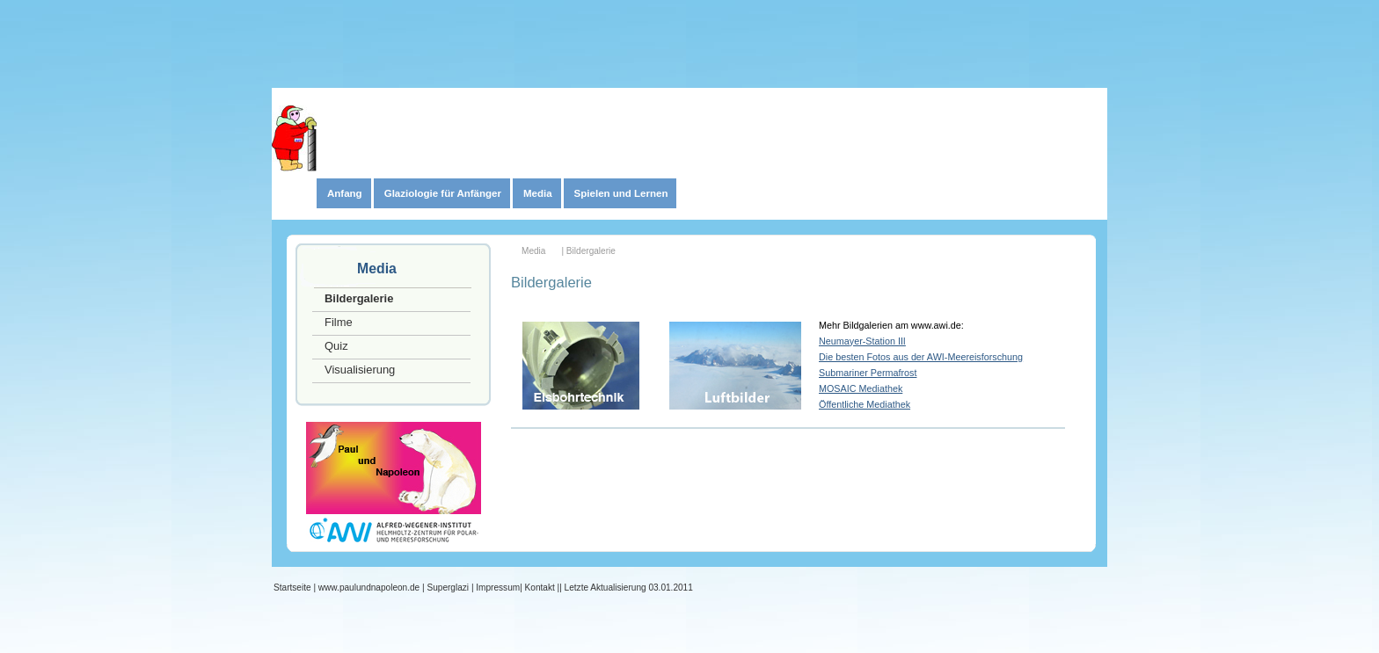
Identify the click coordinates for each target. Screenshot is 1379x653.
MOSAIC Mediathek (860, 388)
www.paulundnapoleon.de (369, 587)
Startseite (292, 587)
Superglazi (448, 587)
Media (537, 193)
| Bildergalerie (588, 251)
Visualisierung (360, 369)
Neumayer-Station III (862, 341)
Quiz (336, 345)
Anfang (344, 193)
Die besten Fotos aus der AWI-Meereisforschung (921, 357)
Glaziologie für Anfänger (442, 193)
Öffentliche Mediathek (864, 404)
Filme (339, 322)
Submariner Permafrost (867, 372)
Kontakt (540, 587)
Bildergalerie (359, 298)
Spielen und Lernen (621, 193)
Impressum (498, 587)
